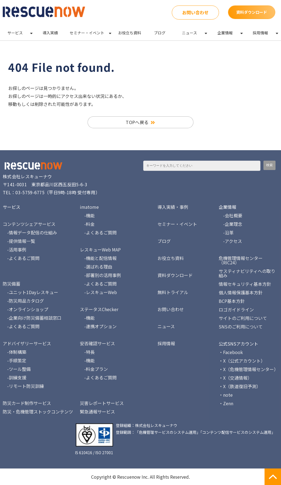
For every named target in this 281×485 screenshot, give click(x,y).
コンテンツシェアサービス (29, 224)
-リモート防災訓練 (23, 386)
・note (226, 395)
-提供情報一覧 (19, 241)
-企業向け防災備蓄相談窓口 (32, 318)
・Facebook (231, 352)
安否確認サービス (97, 343)
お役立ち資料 (129, 32)
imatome (89, 207)
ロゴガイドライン (236, 309)
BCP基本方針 (232, 301)
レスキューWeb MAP (100, 249)
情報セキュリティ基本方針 (245, 284)
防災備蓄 (11, 283)
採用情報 (260, 32)
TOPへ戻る (137, 122)
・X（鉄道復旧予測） (240, 386)
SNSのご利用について (241, 326)
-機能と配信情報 (98, 258)
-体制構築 (14, 352)
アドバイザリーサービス (27, 343)
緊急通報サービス (97, 411)
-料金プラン (94, 369)
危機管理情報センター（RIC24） (241, 260)
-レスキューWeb (98, 292)
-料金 (87, 224)
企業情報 (225, 32)
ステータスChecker (99, 309)
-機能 (87, 215)
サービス (15, 32)
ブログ (159, 32)
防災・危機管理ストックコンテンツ (38, 411)
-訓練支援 (14, 377)
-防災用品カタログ (23, 300)
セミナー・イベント (87, 32)
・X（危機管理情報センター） (248, 369)
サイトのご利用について (243, 318)
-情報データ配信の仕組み (30, 232)
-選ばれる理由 (96, 266)
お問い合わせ (195, 12)
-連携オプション (98, 326)
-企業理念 (230, 224)
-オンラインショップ (25, 309)
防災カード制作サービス (27, 403)
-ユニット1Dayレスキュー (30, 292)
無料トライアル (173, 292)
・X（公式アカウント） (242, 360)
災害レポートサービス (102, 403)
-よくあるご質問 (21, 258)
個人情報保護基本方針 (241, 292)
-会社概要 (230, 215)
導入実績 (50, 32)
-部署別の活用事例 (100, 275)
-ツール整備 (17, 369)
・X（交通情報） (235, 378)
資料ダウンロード (251, 12)
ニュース (189, 32)
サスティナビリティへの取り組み (247, 273)
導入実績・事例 (173, 207)
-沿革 (226, 232)
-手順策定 (14, 360)
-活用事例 (14, 249)
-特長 (87, 352)
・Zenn (226, 403)
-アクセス (230, 241)
